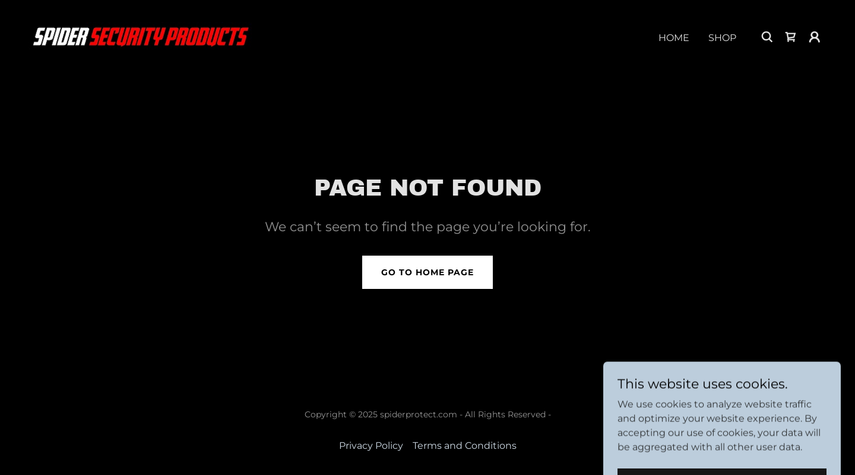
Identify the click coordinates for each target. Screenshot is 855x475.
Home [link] (673, 37)
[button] (814, 37)
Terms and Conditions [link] (465, 445)
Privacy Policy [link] (371, 445)
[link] (140, 36)
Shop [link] (722, 37)
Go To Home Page (427, 272)
